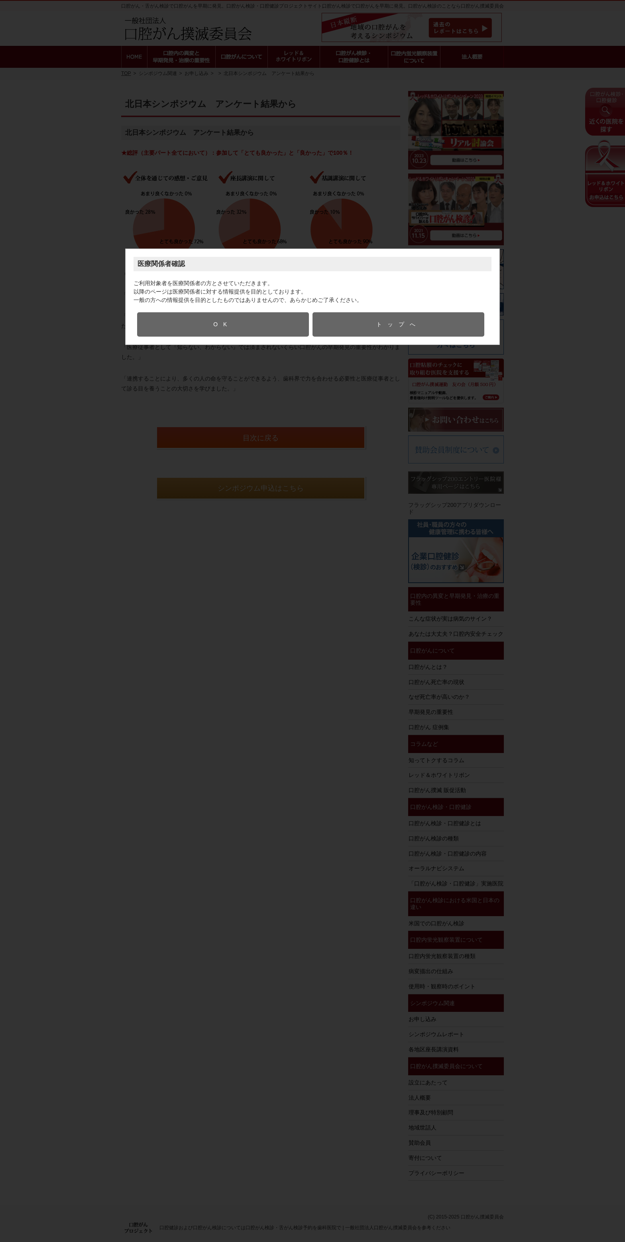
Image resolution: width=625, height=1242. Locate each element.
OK (222, 324)
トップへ (398, 324)
